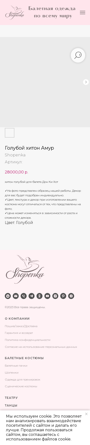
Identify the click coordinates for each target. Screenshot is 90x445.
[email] (16, 296)
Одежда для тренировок (22, 379)
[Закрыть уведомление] (86, 414)
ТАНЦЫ (11, 405)
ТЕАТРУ (11, 398)
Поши (9, 326)
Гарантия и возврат (19, 333)
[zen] (71, 296)
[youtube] (47, 296)
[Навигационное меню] (82, 12)
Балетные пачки (16, 365)
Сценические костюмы (21, 386)
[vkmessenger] (8, 296)
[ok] (39, 296)
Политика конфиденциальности (27, 340)
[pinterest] (63, 296)
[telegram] (32, 296)
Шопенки (11, 372)
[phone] (24, 296)
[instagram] (55, 296)
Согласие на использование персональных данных (41, 347)
